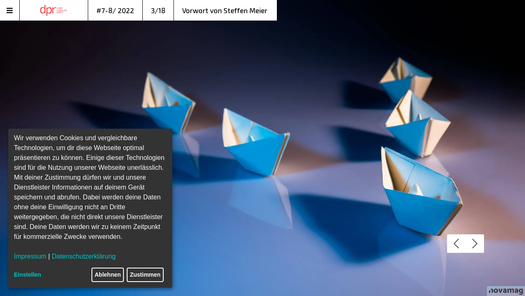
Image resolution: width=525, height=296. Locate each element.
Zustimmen (145, 274)
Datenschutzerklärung (84, 256)
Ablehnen (108, 274)
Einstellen (27, 274)
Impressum (30, 256)
